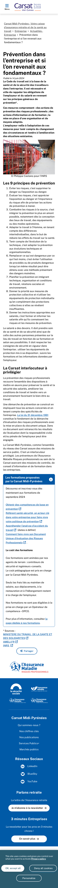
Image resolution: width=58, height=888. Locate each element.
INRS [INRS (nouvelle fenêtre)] (6, 645)
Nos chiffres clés (29, 731)
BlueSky (29, 774)
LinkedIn (29, 766)
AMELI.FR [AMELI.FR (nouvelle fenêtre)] (9, 641)
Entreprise (21, 31)
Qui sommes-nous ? (29, 725)
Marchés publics (29, 749)
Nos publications (29, 737)
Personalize (28, 878)
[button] (26, 651)
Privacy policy (38, 859)
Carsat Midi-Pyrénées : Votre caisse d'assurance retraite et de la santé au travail (25, 27)
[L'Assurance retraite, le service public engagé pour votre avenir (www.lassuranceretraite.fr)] (39, 689)
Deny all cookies (43, 868)
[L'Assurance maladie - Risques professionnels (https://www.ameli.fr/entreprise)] (39, 700)
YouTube (29, 782)
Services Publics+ (29, 743)
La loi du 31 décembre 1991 (32, 415)
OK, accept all (13, 868)
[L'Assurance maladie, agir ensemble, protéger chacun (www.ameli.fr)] (18, 700)
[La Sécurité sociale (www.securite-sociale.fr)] (16, 689)
